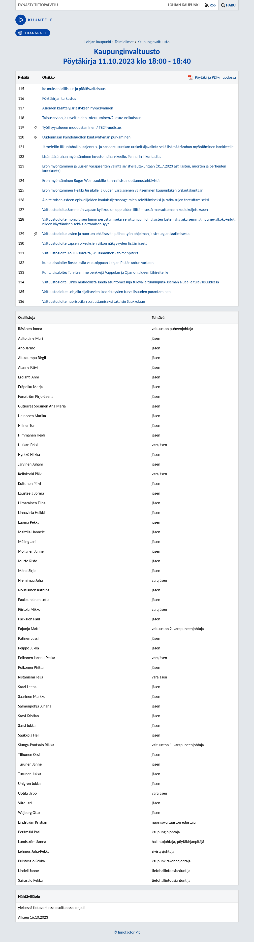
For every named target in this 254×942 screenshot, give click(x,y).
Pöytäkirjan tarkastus (59, 98)
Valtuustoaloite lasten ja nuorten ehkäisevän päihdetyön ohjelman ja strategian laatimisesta (116, 233)
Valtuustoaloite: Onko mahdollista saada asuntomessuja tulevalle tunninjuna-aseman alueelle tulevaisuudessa (130, 282)
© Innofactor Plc (127, 932)
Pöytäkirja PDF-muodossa (212, 77)
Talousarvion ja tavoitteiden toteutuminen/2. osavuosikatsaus (91, 117)
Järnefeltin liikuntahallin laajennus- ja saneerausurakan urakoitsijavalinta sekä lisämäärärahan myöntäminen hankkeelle (137, 146)
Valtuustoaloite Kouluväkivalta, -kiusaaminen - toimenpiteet (90, 253)
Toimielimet (124, 41)
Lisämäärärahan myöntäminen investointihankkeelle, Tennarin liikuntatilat (101, 156)
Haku (231, 5)
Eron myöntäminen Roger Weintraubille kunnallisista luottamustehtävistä (100, 180)
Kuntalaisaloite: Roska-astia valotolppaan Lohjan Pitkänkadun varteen (98, 262)
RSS (213, 5)
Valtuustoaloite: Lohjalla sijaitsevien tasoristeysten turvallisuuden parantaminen (106, 291)
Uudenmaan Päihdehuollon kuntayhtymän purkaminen (86, 137)
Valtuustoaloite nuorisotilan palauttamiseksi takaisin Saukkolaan (93, 301)
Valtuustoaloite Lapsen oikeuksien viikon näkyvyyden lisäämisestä (94, 243)
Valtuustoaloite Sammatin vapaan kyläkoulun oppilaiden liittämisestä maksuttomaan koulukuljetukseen (125, 209)
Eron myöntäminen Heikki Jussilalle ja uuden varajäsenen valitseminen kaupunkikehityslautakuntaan (122, 190)
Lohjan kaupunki (98, 41)
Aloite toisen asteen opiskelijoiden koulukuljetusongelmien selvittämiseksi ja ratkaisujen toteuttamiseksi (125, 200)
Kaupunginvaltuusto (153, 41)
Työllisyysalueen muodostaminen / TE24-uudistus (82, 127)
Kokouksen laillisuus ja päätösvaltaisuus (73, 88)
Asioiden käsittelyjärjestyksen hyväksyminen (77, 108)
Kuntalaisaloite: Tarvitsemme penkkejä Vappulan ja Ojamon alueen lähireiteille (105, 272)
